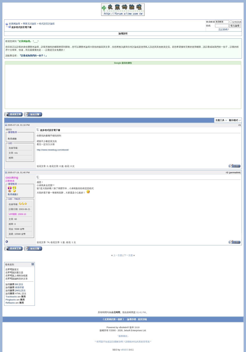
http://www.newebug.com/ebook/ (53, 150)
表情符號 (19, 287)
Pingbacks (10, 299)
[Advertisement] (71, 86)
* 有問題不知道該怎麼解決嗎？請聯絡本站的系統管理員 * (123, 341)
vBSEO (124, 349)
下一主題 (128, 255)
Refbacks (10, 302)
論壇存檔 (131, 319)
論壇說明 (123, 33)
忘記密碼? (223, 29)
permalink (235, 172)
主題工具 (219, 120)
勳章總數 (12, 194)
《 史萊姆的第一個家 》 (113, 319)
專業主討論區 (29, 23)
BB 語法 (19, 284)
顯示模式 (233, 120)
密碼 (208, 25)
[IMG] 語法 (20, 290)
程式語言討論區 (47, 23)
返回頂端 (142, 319)
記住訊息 (235, 22)
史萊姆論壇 (14, 23)
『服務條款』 (123, 336)
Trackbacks (11, 296)
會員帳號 (210, 21)
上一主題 (117, 255)
